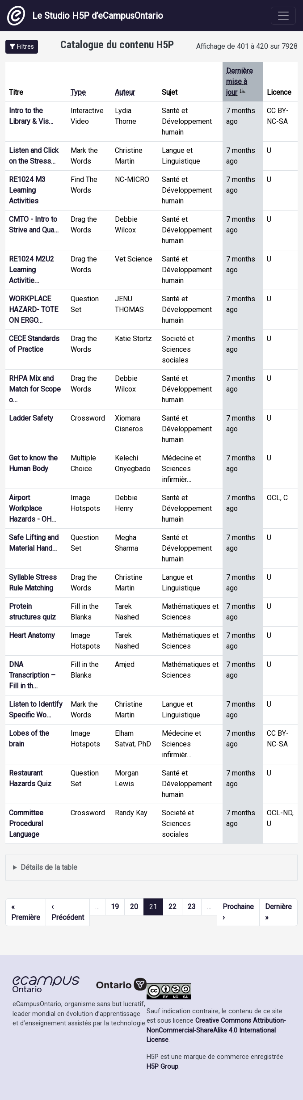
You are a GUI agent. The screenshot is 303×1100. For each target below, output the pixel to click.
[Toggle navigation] (283, 16)
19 (115, 906)
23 (192, 906)
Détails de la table (49, 867)
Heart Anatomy (32, 635)
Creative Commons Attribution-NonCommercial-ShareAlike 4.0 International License (216, 1030)
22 (172, 906)
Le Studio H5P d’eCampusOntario (85, 15)
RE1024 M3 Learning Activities (27, 190)
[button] (21, 47)
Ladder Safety (31, 418)
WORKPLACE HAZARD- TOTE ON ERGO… (33, 310)
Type (78, 92)
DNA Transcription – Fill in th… (32, 675)
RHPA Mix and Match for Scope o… (35, 389)
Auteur (125, 92)
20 (134, 906)
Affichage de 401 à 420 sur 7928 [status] (247, 46)
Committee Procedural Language (26, 824)
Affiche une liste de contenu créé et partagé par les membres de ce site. (151, 868)
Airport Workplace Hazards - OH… (32, 508)
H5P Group (162, 1066)
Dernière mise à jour (239, 82)
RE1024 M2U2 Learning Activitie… (31, 270)
